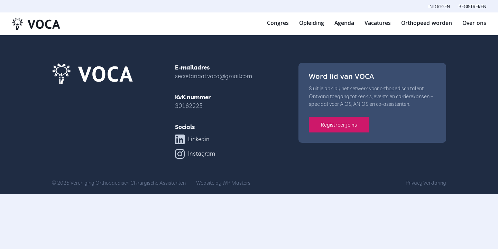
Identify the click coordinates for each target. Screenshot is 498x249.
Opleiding (311, 24)
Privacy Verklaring (426, 182)
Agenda (344, 24)
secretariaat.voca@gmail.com (213, 76)
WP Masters (236, 182)
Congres (278, 24)
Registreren (472, 6)
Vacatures (378, 24)
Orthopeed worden (426, 24)
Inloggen (439, 6)
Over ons (474, 24)
